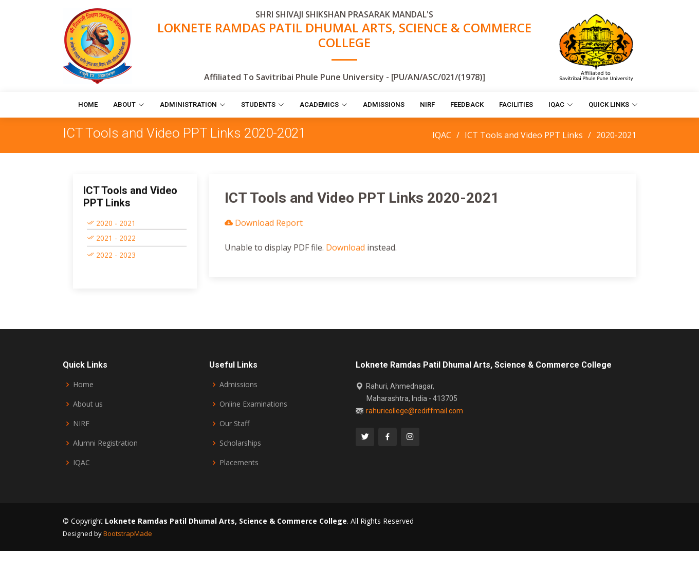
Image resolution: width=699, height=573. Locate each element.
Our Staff (234, 423)
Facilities (516, 104)
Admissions (383, 104)
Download (345, 252)
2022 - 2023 (111, 259)
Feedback (467, 104)
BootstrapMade (127, 533)
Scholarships (240, 443)
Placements (239, 462)
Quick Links (613, 104)
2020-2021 (616, 135)
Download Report (264, 227)
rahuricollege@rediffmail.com (414, 411)
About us (88, 404)
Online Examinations (253, 404)
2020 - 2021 (111, 227)
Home (88, 104)
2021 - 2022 (111, 242)
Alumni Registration (105, 443)
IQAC (560, 104)
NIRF (427, 104)
